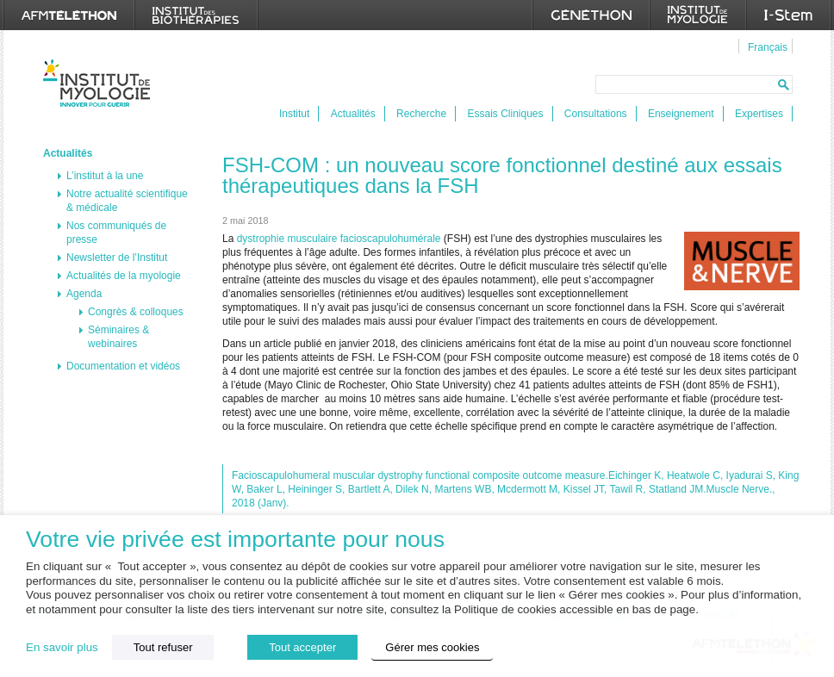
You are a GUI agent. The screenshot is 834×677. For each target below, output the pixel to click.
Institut (294, 114)
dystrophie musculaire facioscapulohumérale (339, 239)
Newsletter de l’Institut (116, 258)
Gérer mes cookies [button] (432, 647)
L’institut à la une (104, 176)
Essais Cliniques (505, 114)
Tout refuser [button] (163, 647)
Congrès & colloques (136, 312)
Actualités (353, 114)
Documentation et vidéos (123, 366)
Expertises (759, 114)
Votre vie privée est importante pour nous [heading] (235, 539)
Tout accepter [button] (302, 647)
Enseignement (681, 114)
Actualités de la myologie (123, 276)
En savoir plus (62, 647)
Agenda (84, 294)
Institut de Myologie (100, 83)
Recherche (421, 114)
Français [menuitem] (767, 47)
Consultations (595, 114)
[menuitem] (765, 46)
